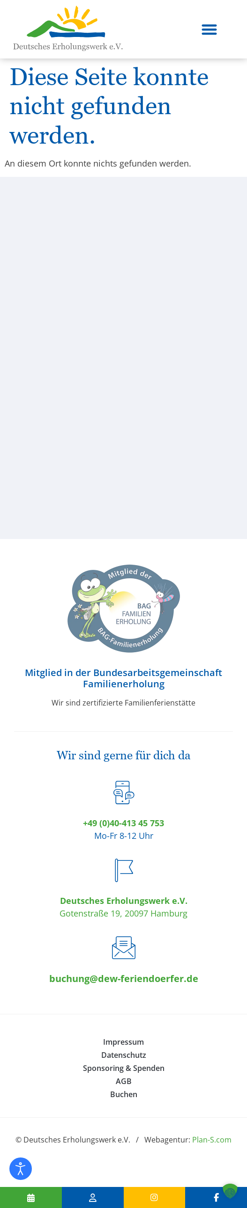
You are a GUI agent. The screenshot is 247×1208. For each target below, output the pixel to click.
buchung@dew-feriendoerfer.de (123, 978)
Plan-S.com (212, 1140)
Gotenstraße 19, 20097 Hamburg (123, 913)
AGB (124, 1081)
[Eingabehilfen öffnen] (20, 1168)
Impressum (123, 1042)
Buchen (123, 1094)
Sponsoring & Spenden (124, 1068)
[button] (209, 29)
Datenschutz (123, 1055)
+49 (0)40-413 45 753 (123, 823)
